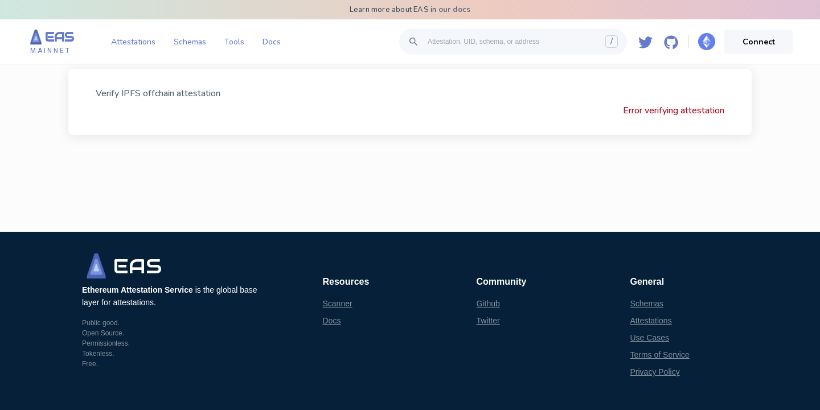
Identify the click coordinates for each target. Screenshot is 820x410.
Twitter (488, 320)
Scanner (337, 303)
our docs (454, 10)
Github (488, 303)
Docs (272, 41)
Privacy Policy (655, 371)
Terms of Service (660, 354)
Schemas (190, 41)
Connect (759, 41)
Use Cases (649, 337)
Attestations (133, 41)
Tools (234, 41)
